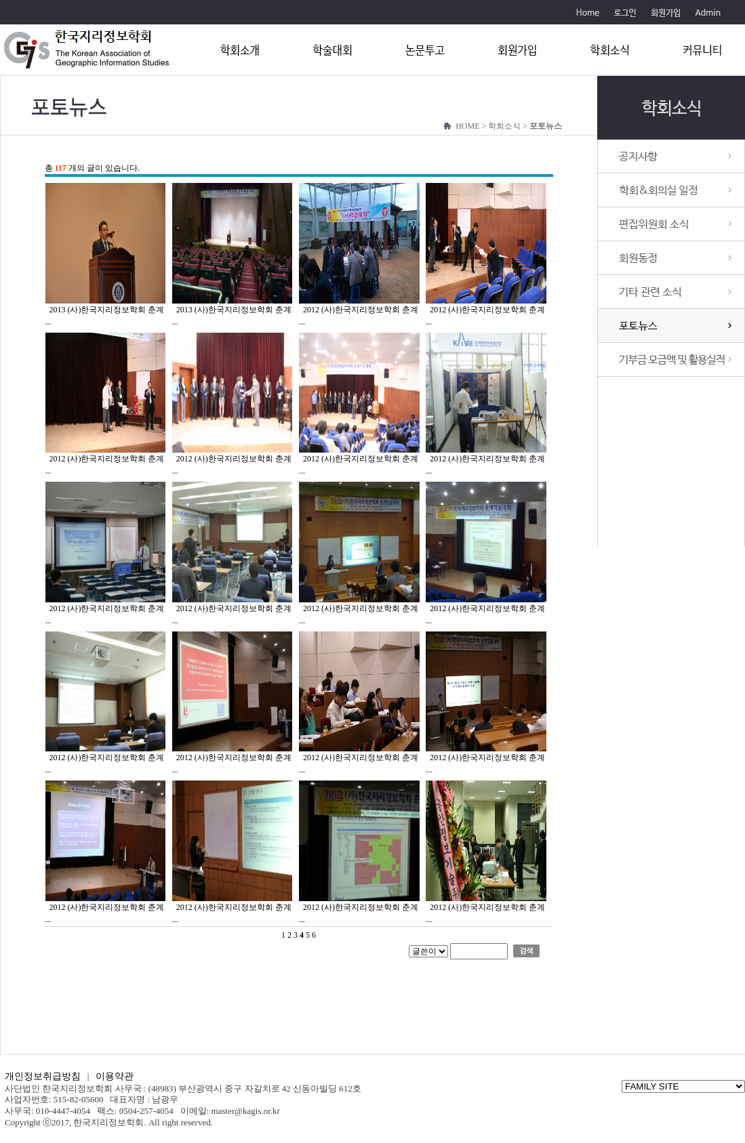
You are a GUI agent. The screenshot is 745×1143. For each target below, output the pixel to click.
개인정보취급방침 (43, 1076)
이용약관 (115, 1076)
